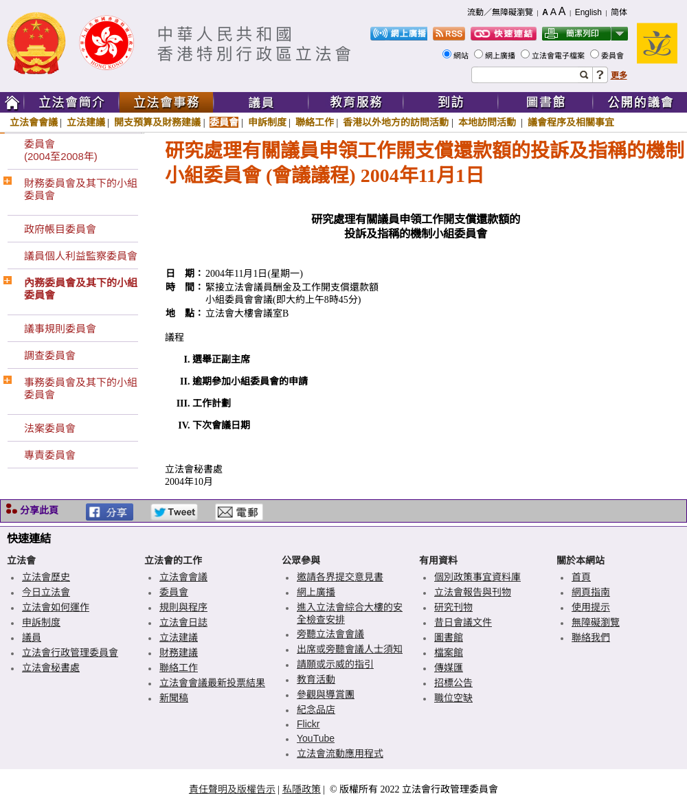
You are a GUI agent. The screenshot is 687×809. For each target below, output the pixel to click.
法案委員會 (50, 428)
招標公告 (453, 682)
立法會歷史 (46, 576)
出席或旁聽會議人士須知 (350, 648)
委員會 (613, 56)
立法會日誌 (183, 622)
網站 (462, 56)
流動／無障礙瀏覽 (500, 12)
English (588, 12)
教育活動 (316, 679)
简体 (619, 12)
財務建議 (178, 652)
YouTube (316, 738)
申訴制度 (267, 122)
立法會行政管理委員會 (70, 652)
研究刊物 (453, 607)
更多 (619, 75)
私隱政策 (301, 789)
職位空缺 (453, 697)
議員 (31, 637)
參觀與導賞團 (325, 694)
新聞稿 (173, 697)
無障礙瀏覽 (596, 622)
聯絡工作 (314, 122)
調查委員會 (50, 355)
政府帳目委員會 (60, 229)
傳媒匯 (448, 667)
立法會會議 (34, 122)
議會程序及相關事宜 (571, 122)
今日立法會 (46, 591)
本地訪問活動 (488, 122)
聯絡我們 (591, 637)
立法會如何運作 (55, 607)
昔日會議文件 (463, 622)
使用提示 (591, 607)
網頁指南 (591, 591)
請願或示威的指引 (335, 664)
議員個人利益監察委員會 (80, 256)
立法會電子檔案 (559, 56)
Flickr (308, 723)
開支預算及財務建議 (157, 122)
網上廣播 (501, 56)
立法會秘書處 (51, 667)
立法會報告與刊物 (472, 591)
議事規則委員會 (60, 328)
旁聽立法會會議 (330, 633)
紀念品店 (316, 709)
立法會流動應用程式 (340, 753)
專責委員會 (50, 455)
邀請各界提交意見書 (340, 576)
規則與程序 (183, 607)
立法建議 (86, 122)
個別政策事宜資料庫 (477, 576)
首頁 (581, 576)
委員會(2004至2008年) (61, 150)
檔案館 (448, 652)
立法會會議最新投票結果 (212, 682)
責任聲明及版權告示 (232, 789)
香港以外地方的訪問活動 (396, 122)
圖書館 (448, 637)
